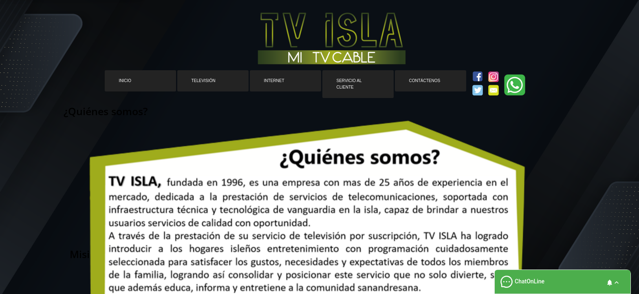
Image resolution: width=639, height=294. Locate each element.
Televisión (204, 80)
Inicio (125, 80)
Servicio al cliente (349, 83)
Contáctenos (425, 80)
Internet (274, 80)
